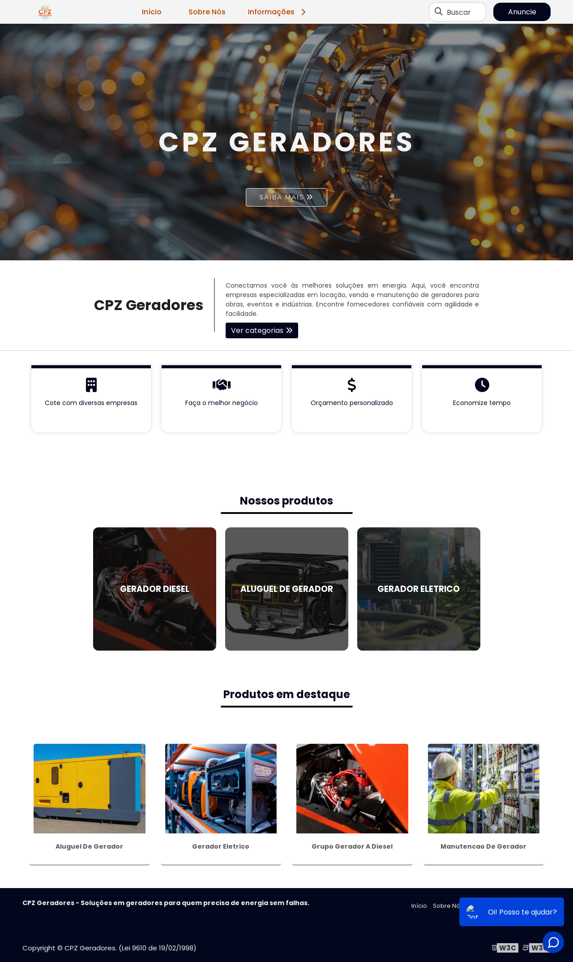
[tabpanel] (286, 142)
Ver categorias (257, 330)
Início (152, 12)
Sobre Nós (207, 12)
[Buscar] (438, 12)
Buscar (459, 12)
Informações (278, 12)
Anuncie (522, 12)
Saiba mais (282, 197)
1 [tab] (286, 249)
